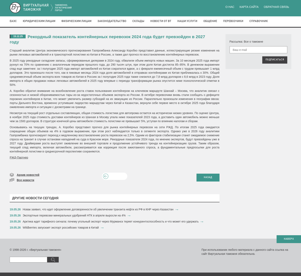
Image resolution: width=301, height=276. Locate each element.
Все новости (25, 180)
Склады (138, 21)
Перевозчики (233, 21)
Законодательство (111, 21)
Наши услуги (187, 21)
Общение (210, 21)
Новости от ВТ (160, 21)
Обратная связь (276, 6)
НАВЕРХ (289, 239)
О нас (230, 6)
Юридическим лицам (39, 21)
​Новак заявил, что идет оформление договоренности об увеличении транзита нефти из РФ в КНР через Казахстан (98, 209)
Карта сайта (248, 6)
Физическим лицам (76, 21)
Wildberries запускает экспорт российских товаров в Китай (61, 227)
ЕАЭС (13, 21)
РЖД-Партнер (19, 157)
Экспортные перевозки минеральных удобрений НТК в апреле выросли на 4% (74, 215)
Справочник (258, 21)
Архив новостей (28, 174)
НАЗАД (208, 177)
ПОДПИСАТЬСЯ (274, 60)
